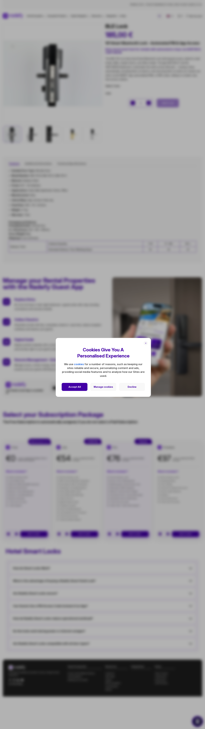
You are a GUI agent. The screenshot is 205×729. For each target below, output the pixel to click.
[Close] (146, 343)
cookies (79, 364)
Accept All (74, 386)
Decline (132, 386)
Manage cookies (103, 386)
